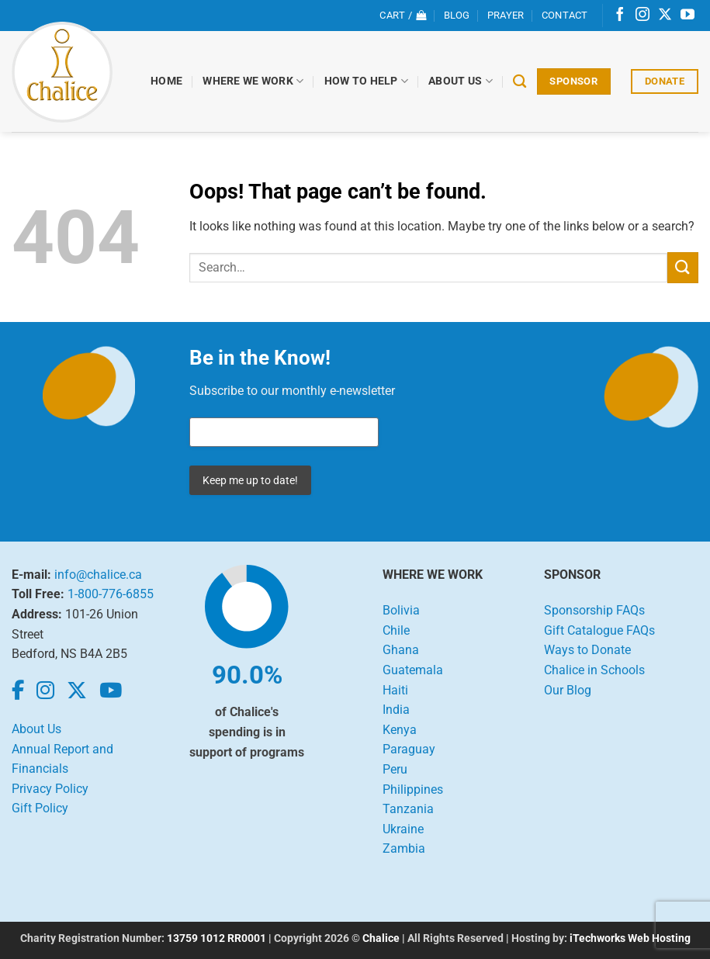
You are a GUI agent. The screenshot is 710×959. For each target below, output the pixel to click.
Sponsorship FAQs (594, 610)
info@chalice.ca (98, 574)
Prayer (506, 15)
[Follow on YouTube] (687, 15)
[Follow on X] (665, 15)
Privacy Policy (50, 788)
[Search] (520, 82)
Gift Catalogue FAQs (599, 630)
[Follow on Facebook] (620, 15)
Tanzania (408, 808)
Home (167, 81)
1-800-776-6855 (111, 594)
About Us (461, 81)
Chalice (381, 938)
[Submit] (682, 267)
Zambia (404, 848)
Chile (396, 630)
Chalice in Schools (594, 670)
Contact (565, 15)
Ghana (401, 649)
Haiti (395, 690)
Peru (395, 769)
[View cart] (402, 15)
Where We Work (253, 81)
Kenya (400, 729)
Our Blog (567, 690)
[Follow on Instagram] (642, 15)
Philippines (413, 789)
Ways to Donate (587, 649)
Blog (457, 15)
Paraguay (409, 749)
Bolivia (401, 610)
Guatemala (413, 670)
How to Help (366, 81)
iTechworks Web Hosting (630, 938)
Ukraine (403, 829)
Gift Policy (40, 808)
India (396, 709)
